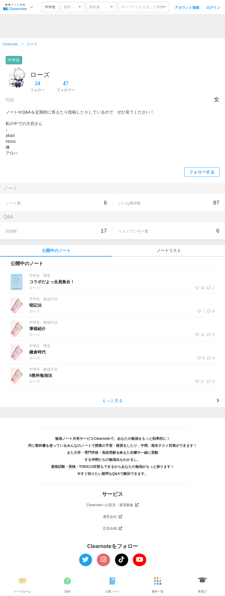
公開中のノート (56, 250)
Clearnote (10, 44)
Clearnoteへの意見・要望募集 (112, 505)
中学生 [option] (50, 7)
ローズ (32, 44)
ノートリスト (168, 250)
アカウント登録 (187, 8)
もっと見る (160, 400)
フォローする (201, 172)
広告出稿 (112, 528)
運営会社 (112, 517)
